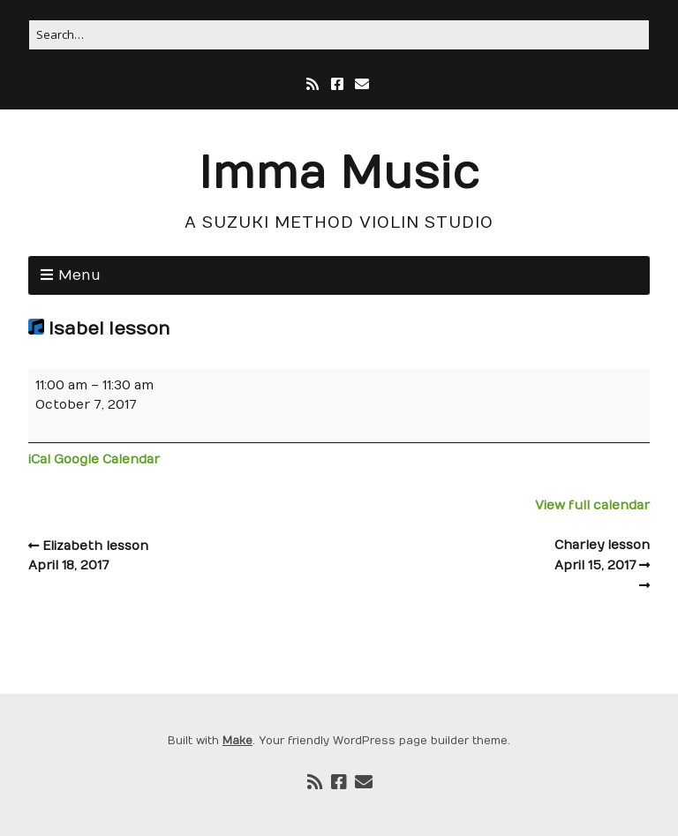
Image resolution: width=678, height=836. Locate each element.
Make (237, 740)
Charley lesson (494, 557)
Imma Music (339, 174)
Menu (79, 275)
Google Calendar (107, 459)
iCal (39, 459)
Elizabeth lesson (183, 557)
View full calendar (592, 505)
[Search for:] (339, 34)
